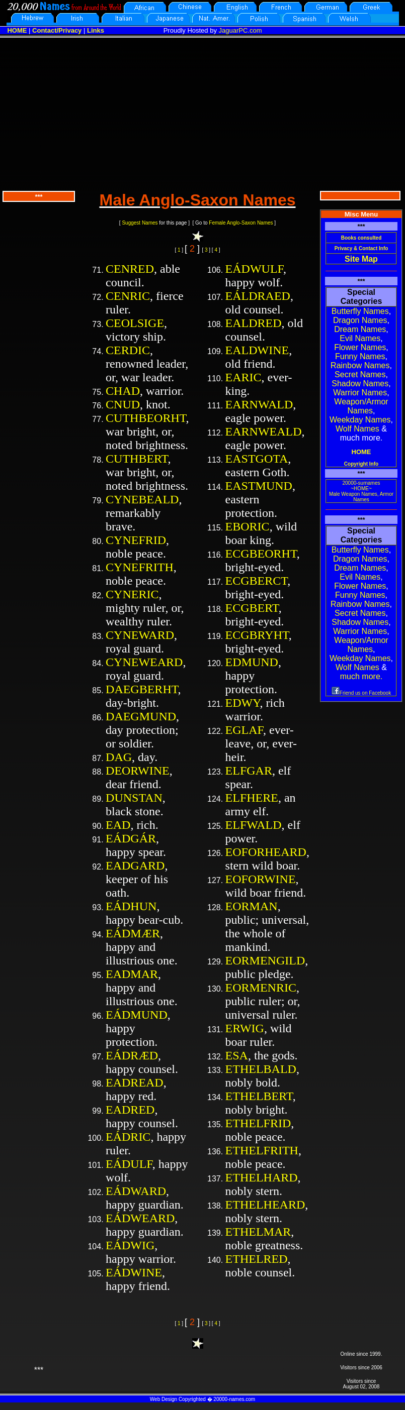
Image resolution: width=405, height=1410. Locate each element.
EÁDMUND (137, 1014)
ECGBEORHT (261, 553)
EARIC (243, 377)
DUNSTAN (134, 797)
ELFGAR (248, 770)
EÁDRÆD (132, 1055)
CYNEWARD (140, 634)
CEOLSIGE (135, 323)
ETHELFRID (258, 1123)
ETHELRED (256, 1258)
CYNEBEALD (142, 499)
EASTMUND (258, 485)
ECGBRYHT (257, 634)
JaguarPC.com (240, 30)
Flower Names (360, 347)
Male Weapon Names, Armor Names (361, 496)
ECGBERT (252, 607)
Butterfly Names (360, 311)
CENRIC (128, 295)
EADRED (130, 1109)
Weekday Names (360, 419)
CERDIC (128, 350)
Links (95, 30)
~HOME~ (361, 488)
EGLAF (244, 729)
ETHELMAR (258, 1231)
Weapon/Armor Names (361, 406)
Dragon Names (360, 320)
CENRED (130, 268)
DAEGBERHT (142, 689)
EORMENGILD (265, 960)
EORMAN (251, 906)
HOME (17, 30)
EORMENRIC (260, 987)
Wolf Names (357, 428)
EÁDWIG (130, 1245)
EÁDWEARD (140, 1218)
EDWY (242, 702)
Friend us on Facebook (361, 693)
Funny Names (360, 356)
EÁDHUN (131, 906)
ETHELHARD (261, 1177)
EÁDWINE (134, 1272)
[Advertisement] (203, 113)
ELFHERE (251, 797)
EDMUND (251, 662)
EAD (118, 824)
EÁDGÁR (131, 838)
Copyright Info (361, 464)
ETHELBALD (260, 1068)
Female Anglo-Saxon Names (241, 223)
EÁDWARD (136, 1191)
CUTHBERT (137, 458)
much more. (361, 676)
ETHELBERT (259, 1096)
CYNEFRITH (140, 567)
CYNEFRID (136, 540)
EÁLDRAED (257, 295)
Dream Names (360, 329)
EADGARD (135, 865)
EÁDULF (129, 1163)
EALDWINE (257, 350)
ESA (236, 1055)
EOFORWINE (260, 879)
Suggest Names (139, 223)
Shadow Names (360, 383)
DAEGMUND (141, 716)
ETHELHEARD (265, 1204)
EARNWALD (259, 404)
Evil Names (360, 338)
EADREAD (135, 1082)
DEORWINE (138, 770)
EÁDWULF (254, 268)
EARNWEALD (263, 431)
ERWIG (244, 1028)
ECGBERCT (256, 580)
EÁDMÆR (133, 933)
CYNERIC (132, 594)
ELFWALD (253, 824)
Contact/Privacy (57, 30)
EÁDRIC (128, 1136)
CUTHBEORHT (146, 417)
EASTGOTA (256, 458)
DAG (119, 757)
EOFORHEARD (265, 851)
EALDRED (253, 323)
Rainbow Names (360, 365)
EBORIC (247, 526)
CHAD (123, 390)
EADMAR (132, 974)
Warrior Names (360, 392)
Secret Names (360, 374)
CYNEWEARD (144, 662)
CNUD (123, 404)
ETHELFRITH (261, 1150)
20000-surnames (361, 483)
